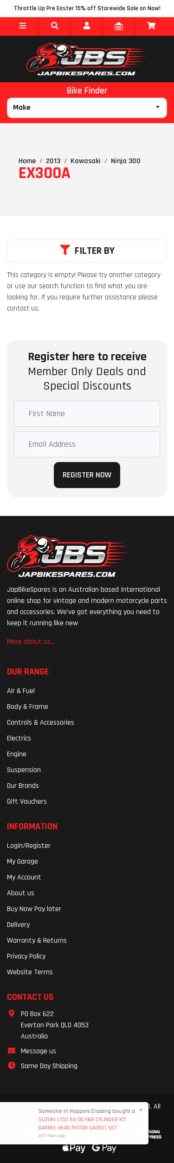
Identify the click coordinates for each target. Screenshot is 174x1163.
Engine (16, 754)
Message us (38, 1051)
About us (20, 893)
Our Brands (23, 786)
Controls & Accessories (40, 722)
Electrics (19, 738)
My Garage (22, 861)
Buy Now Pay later (34, 909)
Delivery (18, 925)
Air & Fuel (21, 691)
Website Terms (30, 972)
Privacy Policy (26, 956)
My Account (24, 877)
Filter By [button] (87, 251)
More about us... (31, 642)
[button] (22, 26)
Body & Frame (27, 707)
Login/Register (29, 846)
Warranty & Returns (37, 940)
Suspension (24, 770)
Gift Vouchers (27, 801)
